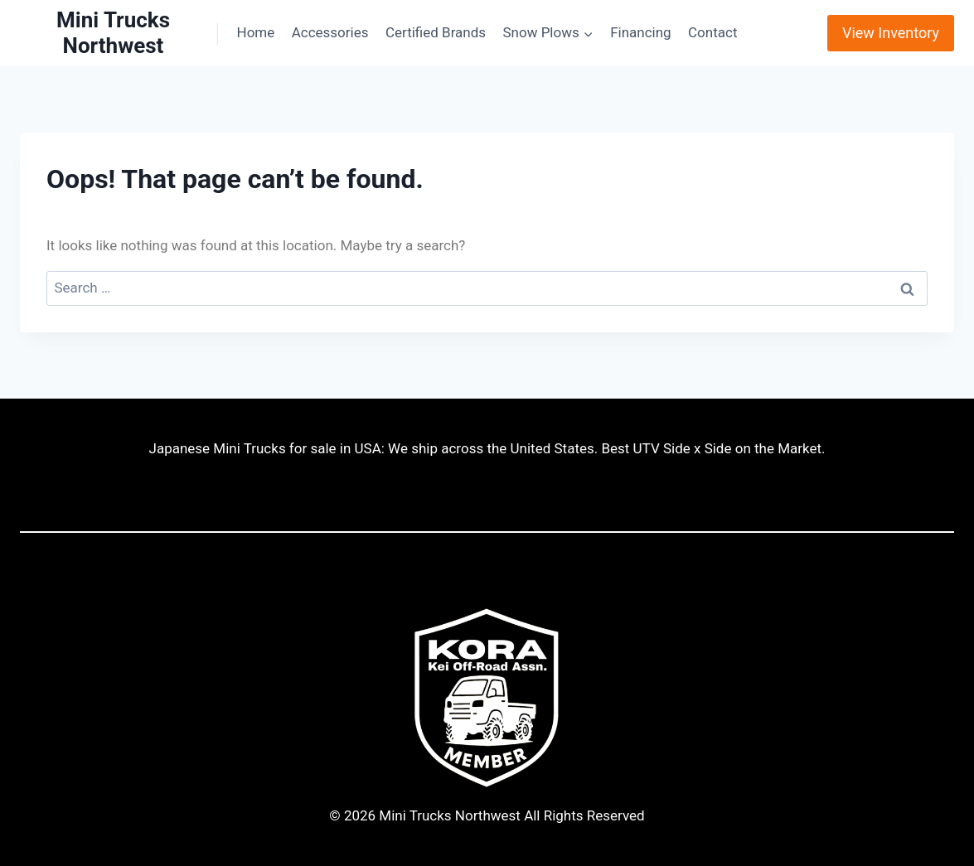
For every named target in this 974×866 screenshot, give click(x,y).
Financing (640, 32)
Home (256, 32)
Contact (712, 32)
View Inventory (890, 32)
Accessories (330, 32)
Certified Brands (435, 32)
